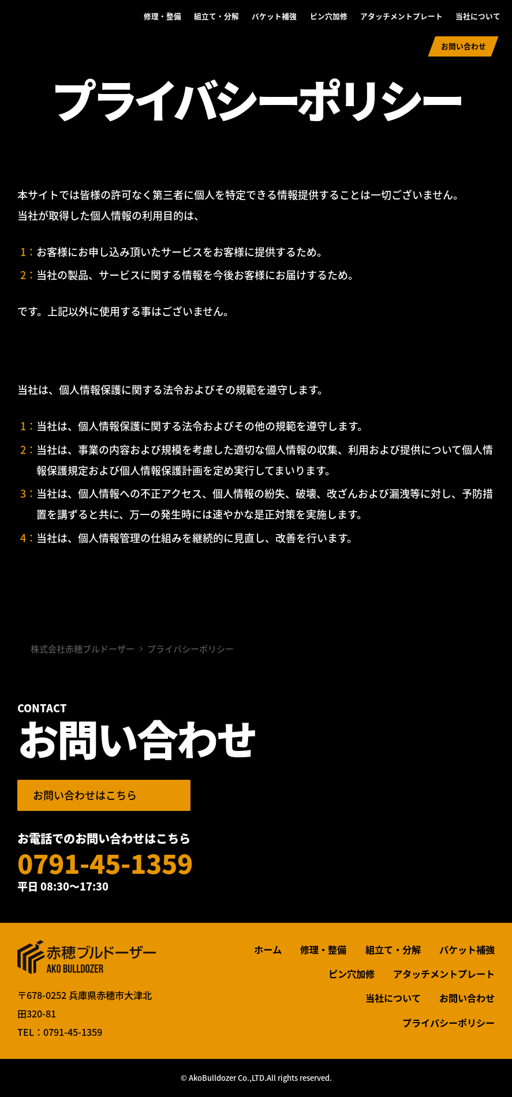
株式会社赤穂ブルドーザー (59, 32)
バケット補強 (274, 15)
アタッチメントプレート (401, 15)
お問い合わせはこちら (85, 795)
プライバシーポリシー (448, 1023)
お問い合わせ (463, 45)
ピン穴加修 (328, 15)
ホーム (268, 949)
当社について (477, 15)
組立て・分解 (216, 15)
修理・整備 (162, 15)
